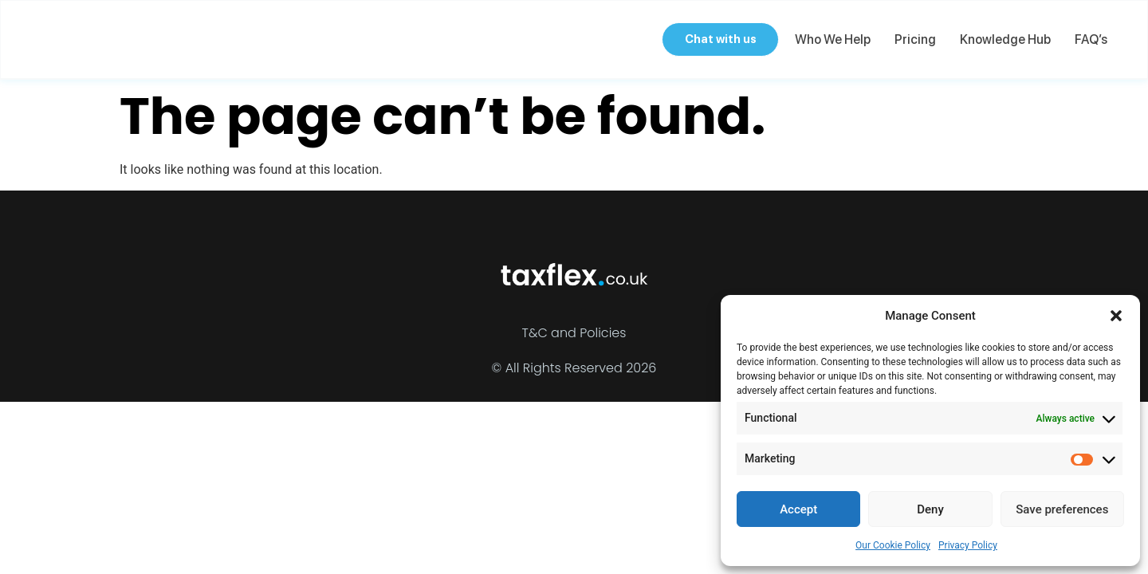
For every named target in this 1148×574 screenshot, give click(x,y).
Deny (930, 509)
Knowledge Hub (1003, 39)
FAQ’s (1089, 39)
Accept (798, 509)
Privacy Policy (967, 545)
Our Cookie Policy (892, 545)
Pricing (913, 39)
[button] (1116, 316)
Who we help (831, 39)
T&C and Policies (574, 333)
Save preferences (1062, 509)
